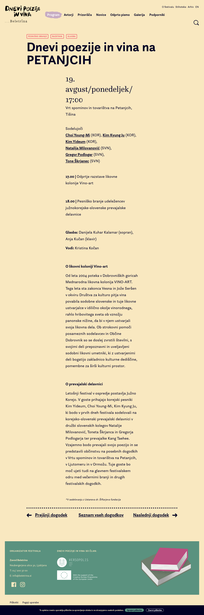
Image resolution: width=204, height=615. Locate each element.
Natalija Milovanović (83, 148)
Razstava (57, 36)
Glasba (72, 36)
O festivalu (168, 6)
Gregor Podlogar (79, 154)
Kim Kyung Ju (114, 135)
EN (197, 6)
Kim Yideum (75, 141)
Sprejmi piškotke (134, 610)
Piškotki (14, 602)
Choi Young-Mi (78, 135)
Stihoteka (180, 6)
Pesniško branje (37, 36)
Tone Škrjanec (77, 161)
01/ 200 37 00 (20, 570)
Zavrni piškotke (155, 610)
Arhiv (191, 6)
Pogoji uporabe (30, 602)
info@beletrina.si (21, 575)
